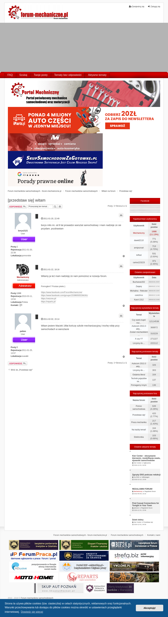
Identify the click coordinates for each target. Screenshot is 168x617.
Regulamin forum (150, 491)
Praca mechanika (139, 422)
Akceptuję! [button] (150, 608)
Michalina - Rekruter (139, 291)
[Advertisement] (84, 47)
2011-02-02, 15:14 (50, 319)
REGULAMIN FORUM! (142, 489)
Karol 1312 (139, 300)
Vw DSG (136, 477)
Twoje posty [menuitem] (41, 75)
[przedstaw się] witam (26, 200)
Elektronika (139, 437)
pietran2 (136, 508)
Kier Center (137, 463)
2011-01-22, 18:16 (50, 269)
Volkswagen (145, 477)
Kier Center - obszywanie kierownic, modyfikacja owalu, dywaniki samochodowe (146, 458)
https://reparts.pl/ (48, 301)
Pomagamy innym (139, 385)
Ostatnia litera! (139, 375)
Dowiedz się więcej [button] (32, 611)
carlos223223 (139, 262)
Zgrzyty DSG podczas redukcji (146, 475)
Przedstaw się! (138, 415)
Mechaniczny (23, 277)
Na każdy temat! (139, 430)
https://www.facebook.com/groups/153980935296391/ (64, 295)
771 (154, 239)
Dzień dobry (138, 520)
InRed (138, 255)
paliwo (23, 331)
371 (154, 261)
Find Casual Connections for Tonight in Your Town (145, 504)
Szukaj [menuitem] (23, 75)
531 (154, 253)
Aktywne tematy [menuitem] (97, 75)
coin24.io (139, 295)
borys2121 (23, 231)
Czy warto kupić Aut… (139, 321)
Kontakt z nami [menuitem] (153, 535)
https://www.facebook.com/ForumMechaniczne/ (61, 292)
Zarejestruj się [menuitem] (136, 6)
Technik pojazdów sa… (139, 380)
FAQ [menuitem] (10, 75)
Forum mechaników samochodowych (37, 598)
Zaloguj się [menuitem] (154, 6)
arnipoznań (139, 248)
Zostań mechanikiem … (139, 333)
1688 (19, 293)
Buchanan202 (139, 282)
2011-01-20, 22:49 (50, 218)
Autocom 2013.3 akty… (139, 327)
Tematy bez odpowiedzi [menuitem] (67, 75)
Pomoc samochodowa (139, 407)
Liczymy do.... (139, 343)
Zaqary (139, 286)
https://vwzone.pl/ (48, 298)
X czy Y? (139, 339)
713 (154, 246)
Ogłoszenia (147, 463)
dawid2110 (139, 240)
